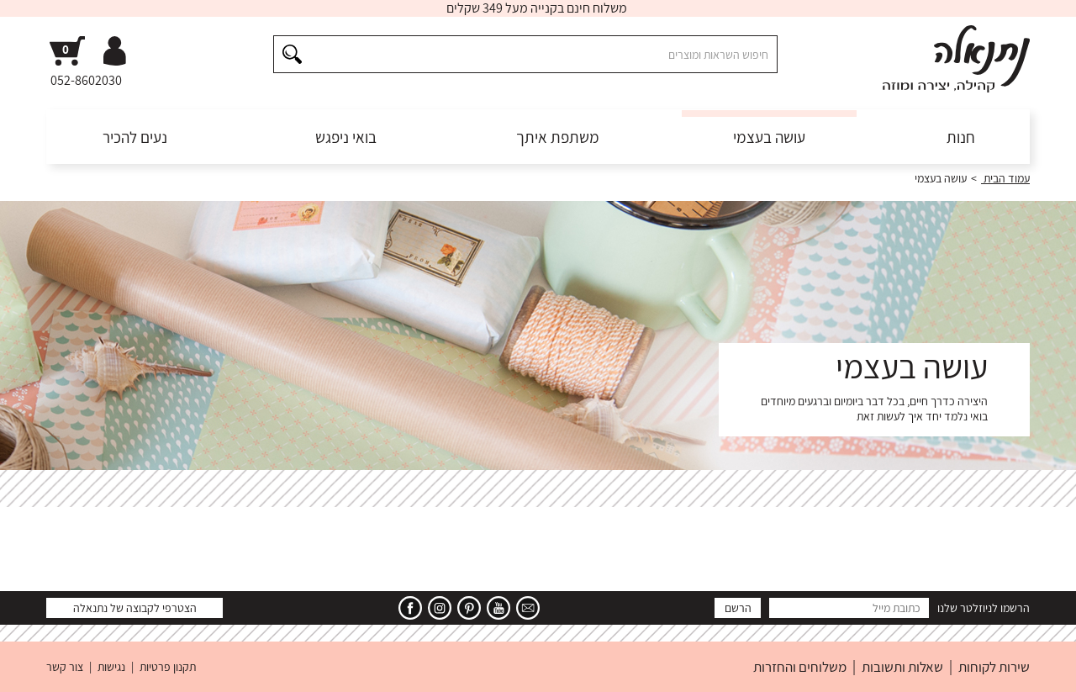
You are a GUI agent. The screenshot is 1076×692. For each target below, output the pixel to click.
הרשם (738, 607)
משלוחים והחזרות (800, 667)
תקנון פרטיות (168, 666)
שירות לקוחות (994, 667)
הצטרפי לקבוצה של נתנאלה (135, 607)
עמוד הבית (1005, 178)
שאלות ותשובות (902, 667)
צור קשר (64, 666)
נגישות (111, 666)
